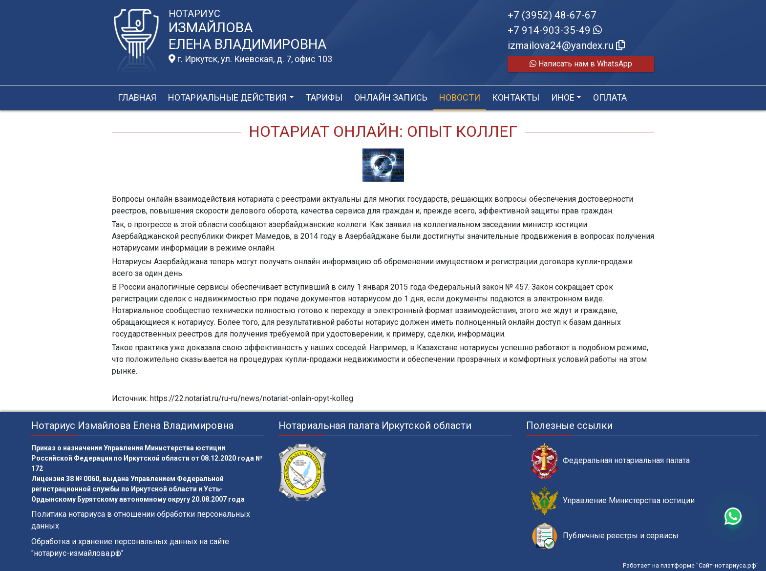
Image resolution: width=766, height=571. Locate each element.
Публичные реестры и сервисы (605, 536)
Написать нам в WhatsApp (581, 63)
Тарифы (324, 97)
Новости (459, 97)
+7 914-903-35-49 (555, 30)
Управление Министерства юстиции (613, 500)
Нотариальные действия (227, 97)
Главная (137, 97)
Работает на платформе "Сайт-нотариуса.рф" (691, 565)
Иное (562, 97)
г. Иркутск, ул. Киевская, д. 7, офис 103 (250, 59)
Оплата (610, 97)
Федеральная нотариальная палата (610, 461)
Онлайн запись (390, 97)
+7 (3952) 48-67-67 (552, 15)
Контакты (515, 97)
